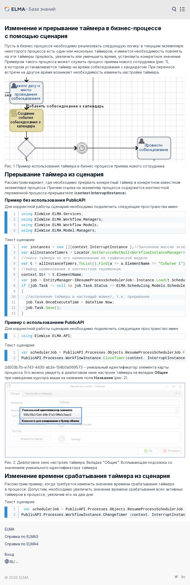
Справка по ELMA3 (21, 536)
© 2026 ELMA (16, 577)
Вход (9, 554)
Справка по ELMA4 (21, 544)
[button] (11, 561)
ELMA (9, 529)
